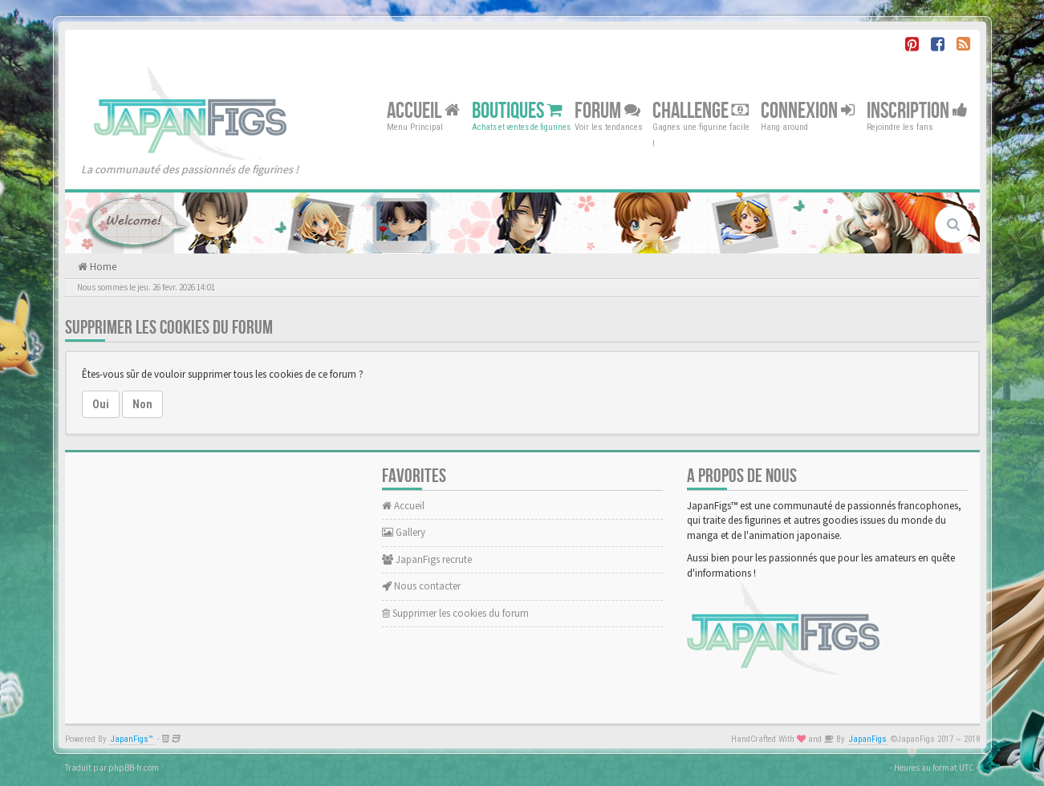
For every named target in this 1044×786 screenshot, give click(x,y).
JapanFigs (868, 739)
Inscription (917, 110)
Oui (100, 404)
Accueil (423, 110)
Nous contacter (421, 586)
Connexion (808, 110)
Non (142, 404)
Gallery (403, 532)
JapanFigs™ (132, 739)
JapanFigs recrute (427, 559)
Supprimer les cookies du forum (455, 613)
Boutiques (517, 110)
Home (101, 266)
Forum (607, 110)
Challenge (700, 110)
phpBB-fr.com (133, 767)
